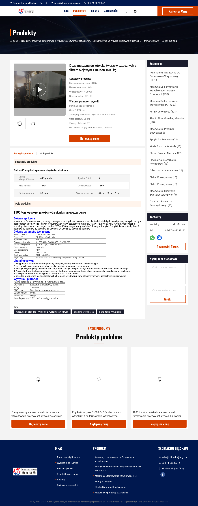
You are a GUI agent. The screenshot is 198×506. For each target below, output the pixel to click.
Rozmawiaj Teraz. (168, 246)
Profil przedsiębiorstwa (68, 457)
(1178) (165, 76)
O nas (95, 11)
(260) (164, 103)
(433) (164, 90)
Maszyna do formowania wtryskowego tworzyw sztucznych (61, 41)
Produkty (79, 11)
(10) (165, 146)
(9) (163, 193)
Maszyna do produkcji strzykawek (111, 492)
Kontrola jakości (65, 468)
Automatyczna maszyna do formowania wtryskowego (114, 459)
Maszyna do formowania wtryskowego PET (116, 476)
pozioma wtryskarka (84, 312)
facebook (162, 474)
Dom (66, 11)
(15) (166, 170)
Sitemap (61, 479)
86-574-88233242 (94, 3)
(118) (167, 120)
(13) (163, 162)
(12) (164, 139)
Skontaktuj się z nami (67, 474)
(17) (165, 153)
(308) (163, 111)
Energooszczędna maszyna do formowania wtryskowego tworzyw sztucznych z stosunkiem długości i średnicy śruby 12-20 (37, 414)
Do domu (14, 41)
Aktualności (111, 11)
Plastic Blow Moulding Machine (110, 487)
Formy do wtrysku (103, 481)
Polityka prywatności (67, 485)
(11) (161, 203)
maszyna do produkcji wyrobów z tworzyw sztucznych (42, 312)
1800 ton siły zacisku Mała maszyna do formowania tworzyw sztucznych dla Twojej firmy (157, 414)
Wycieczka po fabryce (67, 463)
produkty (25, 41)
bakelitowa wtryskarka (110, 312)
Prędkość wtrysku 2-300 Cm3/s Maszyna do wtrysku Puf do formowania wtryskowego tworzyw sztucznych (96, 414)
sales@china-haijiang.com (65, 3)
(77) (162, 131)
